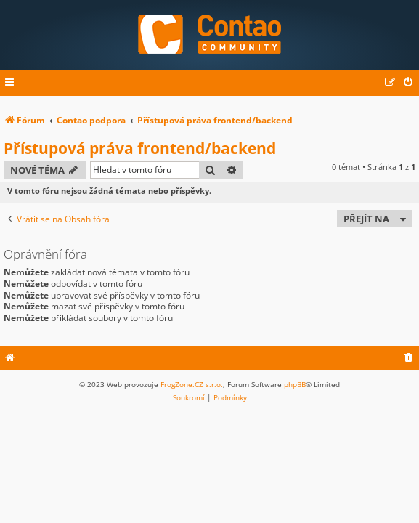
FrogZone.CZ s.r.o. (191, 384)
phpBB (295, 384)
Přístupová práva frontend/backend (140, 148)
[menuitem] (408, 83)
